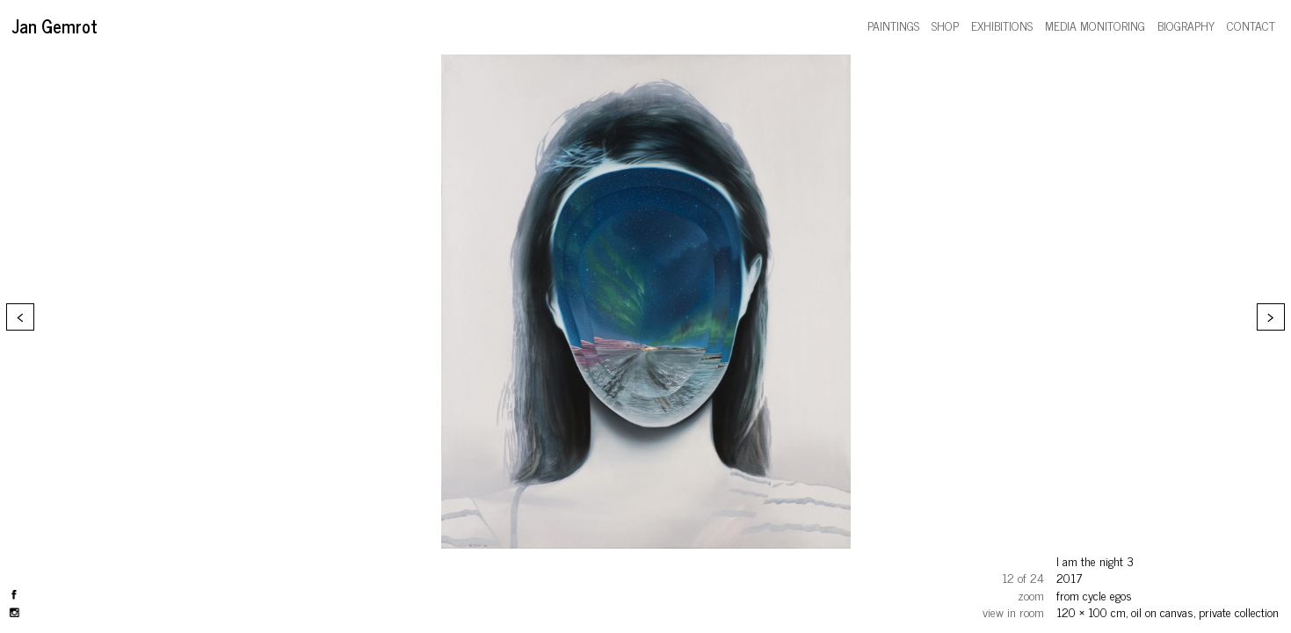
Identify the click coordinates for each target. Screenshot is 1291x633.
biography (1186, 25)
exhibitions (1002, 25)
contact (1251, 25)
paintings (893, 25)
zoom (1031, 595)
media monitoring (1095, 25)
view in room (1013, 611)
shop (945, 25)
